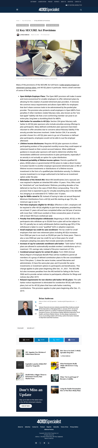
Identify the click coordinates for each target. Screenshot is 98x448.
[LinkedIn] (48, 443)
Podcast (50, 1)
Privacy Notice (74, 427)
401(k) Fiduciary (22, 25)
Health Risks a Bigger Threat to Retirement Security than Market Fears (35, 376)
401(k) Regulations (37, 25)
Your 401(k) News (26, 20)
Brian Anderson (46, 298)
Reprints (56, 1)
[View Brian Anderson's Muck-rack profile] (36, 310)
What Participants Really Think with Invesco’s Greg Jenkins (69, 365)
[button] (17, 10)
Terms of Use (64, 427)
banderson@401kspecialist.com (66, 301)
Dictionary (33, 1)
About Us (63, 1)
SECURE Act (30, 328)
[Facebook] (36, 443)
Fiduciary (20, 328)
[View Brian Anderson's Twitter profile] (36, 306)
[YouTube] (44, 443)
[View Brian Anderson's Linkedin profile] (36, 302)
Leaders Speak (42, 1)
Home (17, 20)
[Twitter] (40, 443)
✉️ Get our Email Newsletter (74, 5)
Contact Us (78, 1)
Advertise (70, 1)
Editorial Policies (49, 429)
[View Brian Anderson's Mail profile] (36, 314)
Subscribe (56, 427)
